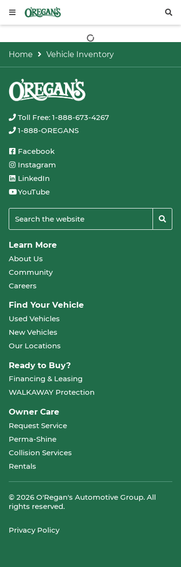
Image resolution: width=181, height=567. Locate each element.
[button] (12, 12)
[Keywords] (81, 219)
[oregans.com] (43, 12)
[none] (59, 117)
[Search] (162, 219)
